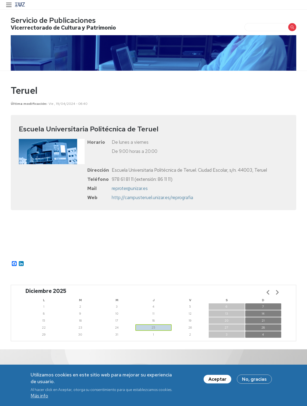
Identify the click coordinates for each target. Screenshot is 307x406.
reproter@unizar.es (130, 188)
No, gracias (254, 379)
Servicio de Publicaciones (53, 20)
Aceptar (217, 379)
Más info (39, 396)
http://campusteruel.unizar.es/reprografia (152, 197)
